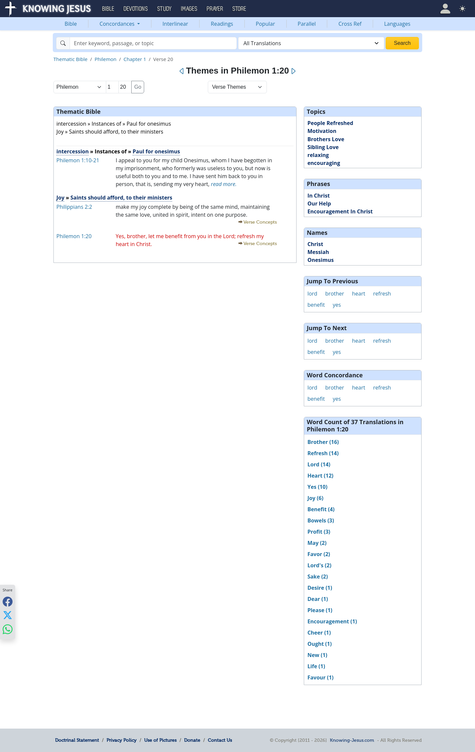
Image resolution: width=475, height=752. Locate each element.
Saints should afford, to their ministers (121, 197)
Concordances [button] (118, 23)
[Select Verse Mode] (237, 87)
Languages (397, 23)
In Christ (318, 195)
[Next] (293, 71)
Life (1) (316, 666)
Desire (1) (319, 587)
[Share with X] (7, 615)
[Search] (153, 43)
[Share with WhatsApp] (8, 629)
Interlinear (175, 23)
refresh (382, 293)
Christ (315, 244)
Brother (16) (323, 442)
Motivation (321, 131)
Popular (265, 23)
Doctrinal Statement (77, 740)
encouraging (323, 163)
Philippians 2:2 (74, 206)
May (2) (317, 543)
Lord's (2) (319, 565)
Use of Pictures (160, 740)
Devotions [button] (136, 9)
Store (239, 9)
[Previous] (182, 71)
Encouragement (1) (332, 621)
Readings (222, 23)
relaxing (318, 155)
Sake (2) (317, 576)
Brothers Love (325, 139)
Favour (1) (320, 677)
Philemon (105, 59)
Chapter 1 (135, 59)
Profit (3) (318, 531)
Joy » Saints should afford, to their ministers (109, 131)
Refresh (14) (323, 453)
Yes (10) (317, 486)
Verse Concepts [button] (260, 222)
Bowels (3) (320, 520)
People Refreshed (330, 123)
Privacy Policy (122, 740)
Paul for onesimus (156, 151)
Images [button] (189, 9)
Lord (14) (319, 464)
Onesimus (320, 260)
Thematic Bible (70, 59)
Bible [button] (108, 9)
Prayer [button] (215, 9)
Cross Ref (350, 23)
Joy (60, 197)
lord (312, 293)
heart (358, 293)
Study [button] (164, 9)
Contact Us (220, 740)
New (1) (317, 655)
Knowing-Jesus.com (352, 740)
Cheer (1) (319, 632)
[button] (445, 8)
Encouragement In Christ (340, 211)
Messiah (318, 252)
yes (337, 304)
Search (402, 43)
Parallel (307, 23)
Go (137, 87)
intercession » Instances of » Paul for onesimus (113, 123)
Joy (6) (315, 498)
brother (334, 293)
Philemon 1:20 (74, 236)
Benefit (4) (320, 509)
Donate (192, 740)
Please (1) (319, 610)
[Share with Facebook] (8, 601)
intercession (72, 151)
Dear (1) (317, 599)
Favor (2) (318, 554)
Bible (71, 23)
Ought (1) (319, 643)
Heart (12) (320, 475)
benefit (316, 304)
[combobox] (311, 43)
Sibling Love (323, 147)
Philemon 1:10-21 (77, 160)
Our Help (319, 203)
